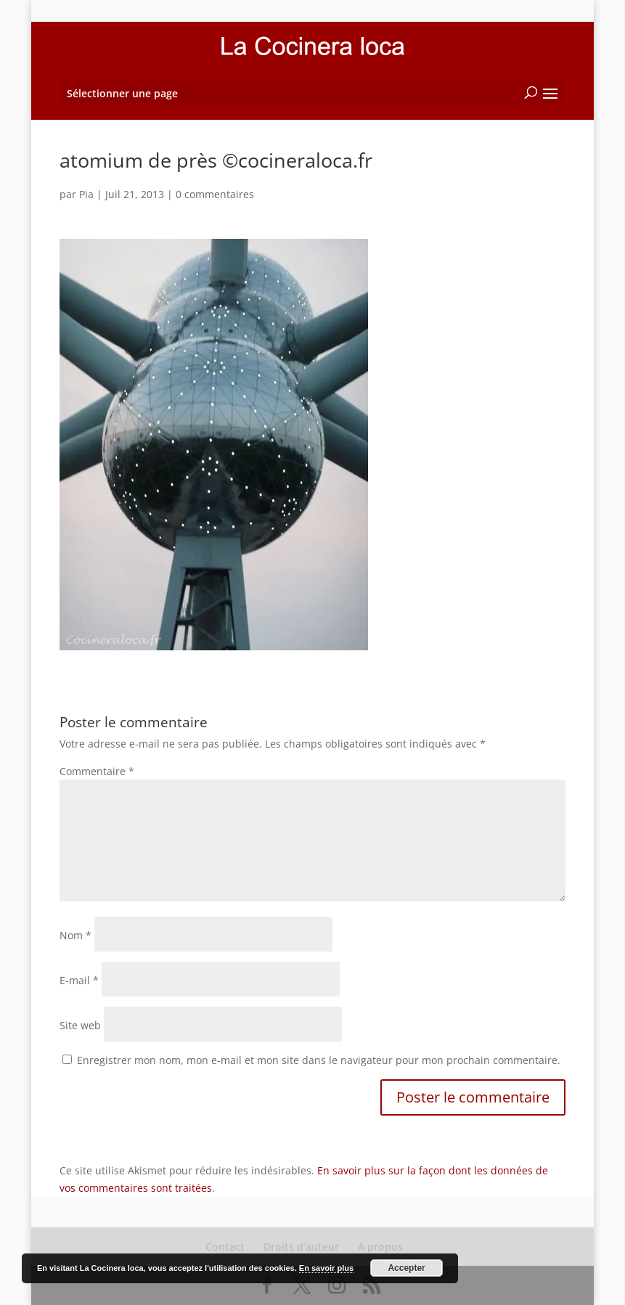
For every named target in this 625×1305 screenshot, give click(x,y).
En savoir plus (326, 1268)
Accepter (406, 1268)
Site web (80, 1025)
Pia (86, 194)
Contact (225, 1246)
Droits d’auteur (301, 1246)
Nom (75, 935)
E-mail (79, 980)
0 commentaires (215, 194)
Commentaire (97, 771)
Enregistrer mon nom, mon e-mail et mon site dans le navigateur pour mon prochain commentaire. (318, 1060)
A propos (380, 1246)
